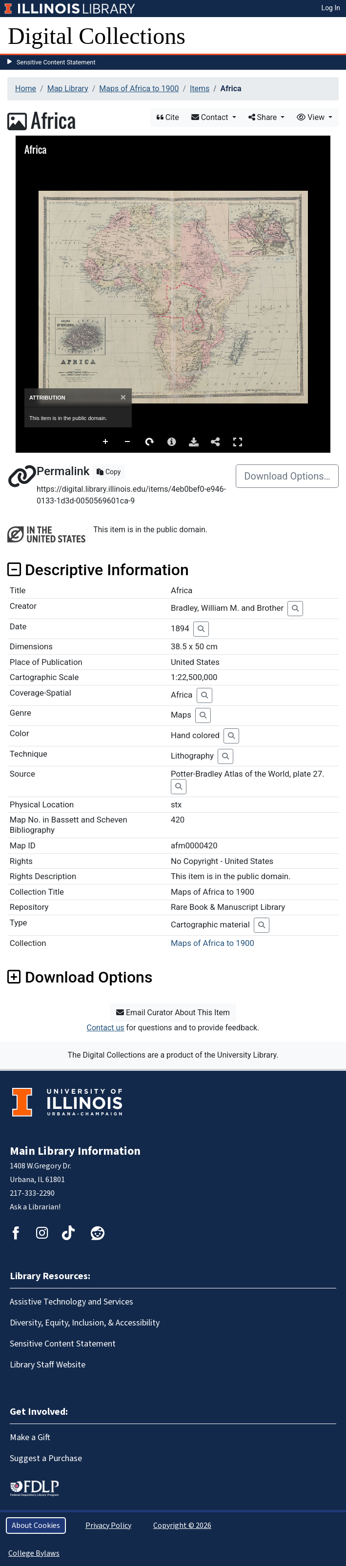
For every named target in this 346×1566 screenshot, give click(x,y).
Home (25, 88)
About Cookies (36, 1525)
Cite (168, 117)
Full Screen (237, 441)
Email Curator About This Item (173, 1012)
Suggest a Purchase (46, 1458)
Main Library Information (75, 1151)
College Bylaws (34, 1553)
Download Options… (287, 476)
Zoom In (106, 442)
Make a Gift (30, 1437)
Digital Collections (96, 36)
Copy (109, 472)
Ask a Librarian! (35, 1207)
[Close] (123, 397)
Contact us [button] (105, 1027)
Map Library (67, 88)
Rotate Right (149, 442)
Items (199, 88)
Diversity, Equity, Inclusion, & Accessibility (85, 1323)
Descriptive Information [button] (98, 570)
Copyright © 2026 (182, 1525)
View (311, 117)
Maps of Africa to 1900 (139, 88)
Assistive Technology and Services (71, 1302)
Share (263, 117)
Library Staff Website (47, 1365)
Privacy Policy (108, 1525)
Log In (331, 8)
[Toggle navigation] (332, 36)
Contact (210, 117)
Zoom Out (128, 442)
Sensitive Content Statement (56, 62)
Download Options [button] (79, 977)
